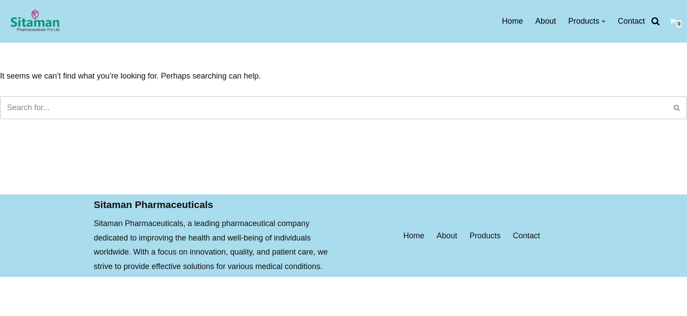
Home (512, 21)
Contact (631, 21)
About (545, 21)
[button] (604, 21)
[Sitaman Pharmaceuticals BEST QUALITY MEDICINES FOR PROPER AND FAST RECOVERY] (35, 21)
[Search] (655, 21)
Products (484, 250)
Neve (103, 303)
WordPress (176, 303)
